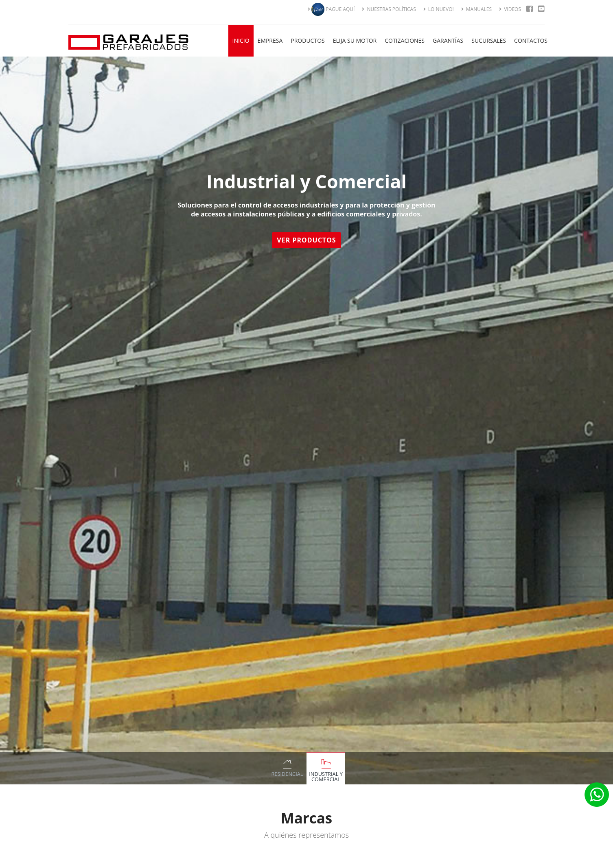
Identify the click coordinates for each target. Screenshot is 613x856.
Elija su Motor (355, 40)
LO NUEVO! (438, 9)
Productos (307, 40)
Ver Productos (307, 240)
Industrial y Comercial (326, 776)
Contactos (530, 40)
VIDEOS (510, 9)
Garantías (448, 40)
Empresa (270, 40)
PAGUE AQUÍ (331, 9)
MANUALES (476, 9)
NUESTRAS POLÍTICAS (389, 9)
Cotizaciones (405, 40)
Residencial (287, 773)
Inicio (241, 40)
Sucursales (488, 40)
